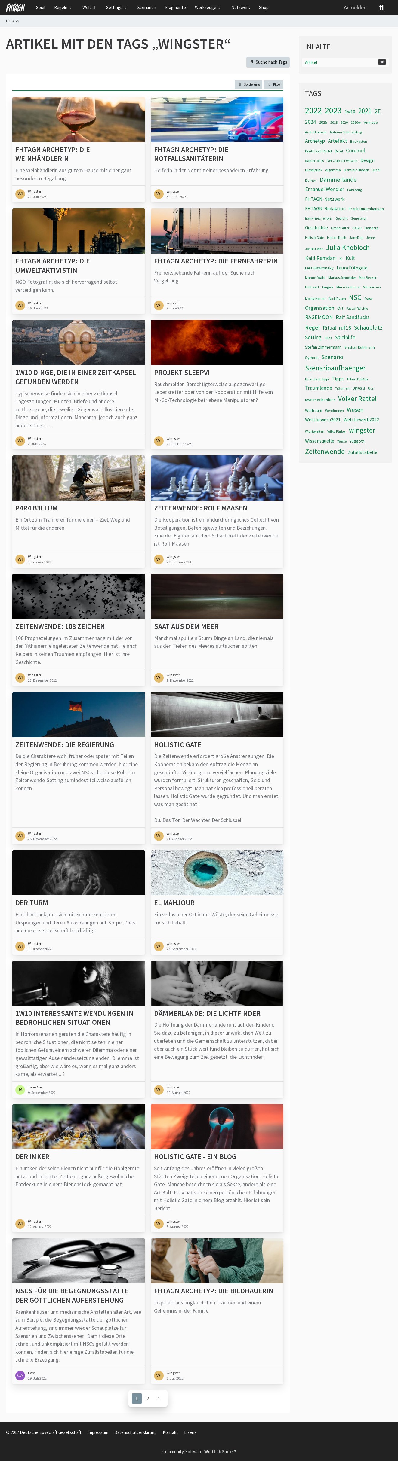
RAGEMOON (319, 317)
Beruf (339, 151)
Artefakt (337, 140)
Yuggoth (357, 441)
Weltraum (313, 410)
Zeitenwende (325, 451)
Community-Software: (199, 1451)
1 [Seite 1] (136, 1398)
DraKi (376, 170)
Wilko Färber (336, 431)
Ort (340, 308)
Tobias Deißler (357, 379)
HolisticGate (314, 237)
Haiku (357, 228)
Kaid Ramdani (321, 257)
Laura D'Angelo (352, 268)
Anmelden (355, 7)
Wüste (342, 441)
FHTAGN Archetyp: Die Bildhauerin (213, 1290)
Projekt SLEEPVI (182, 372)
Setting (313, 337)
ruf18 (345, 327)
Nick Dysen (337, 298)
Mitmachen (372, 287)
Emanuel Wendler (324, 189)
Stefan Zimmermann (323, 347)
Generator (358, 218)
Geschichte (316, 227)
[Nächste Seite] (158, 1398)
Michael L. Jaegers (319, 287)
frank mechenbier (318, 218)
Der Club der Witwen (342, 160)
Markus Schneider (342, 277)
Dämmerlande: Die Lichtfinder (207, 1013)
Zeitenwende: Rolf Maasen (201, 508)
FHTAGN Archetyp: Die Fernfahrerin (216, 261)
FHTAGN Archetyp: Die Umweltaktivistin (52, 266)
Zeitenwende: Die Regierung (64, 744)
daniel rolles (314, 160)
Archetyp (315, 140)
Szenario (332, 357)
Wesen (355, 409)
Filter (273, 84)
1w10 (350, 111)
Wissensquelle (319, 441)
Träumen (342, 388)
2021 (365, 110)
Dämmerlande (338, 179)
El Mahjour (174, 902)
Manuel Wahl (315, 277)
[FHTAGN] (16, 7)
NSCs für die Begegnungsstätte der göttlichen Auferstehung (72, 1295)
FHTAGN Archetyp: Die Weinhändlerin (52, 154)
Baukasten (358, 141)
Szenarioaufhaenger (335, 368)
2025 (323, 122)
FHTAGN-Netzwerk (324, 199)
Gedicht (341, 218)
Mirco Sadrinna (348, 287)
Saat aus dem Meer (186, 626)
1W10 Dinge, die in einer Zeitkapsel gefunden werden (75, 377)
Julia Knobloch (348, 247)
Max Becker (367, 277)
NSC (355, 297)
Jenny (371, 237)
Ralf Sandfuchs (353, 317)
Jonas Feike (314, 248)
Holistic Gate (178, 744)
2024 (310, 121)
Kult (350, 257)
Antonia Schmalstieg (346, 132)
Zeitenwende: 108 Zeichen (60, 626)
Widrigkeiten (314, 431)
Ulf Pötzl (359, 388)
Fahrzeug (354, 189)
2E (378, 111)
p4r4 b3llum (36, 508)
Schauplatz (368, 327)
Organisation (319, 307)
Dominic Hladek (356, 170)
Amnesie (371, 122)
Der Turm (31, 902)
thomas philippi (317, 379)
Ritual (329, 327)
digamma (333, 170)
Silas (328, 338)
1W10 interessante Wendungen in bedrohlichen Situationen (74, 1018)
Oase (368, 298)
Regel (312, 327)
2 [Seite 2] (147, 1398)
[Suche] (381, 7)
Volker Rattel (357, 398)
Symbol (312, 357)
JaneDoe (356, 237)
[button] (248, 84)
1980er (356, 122)
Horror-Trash (336, 237)
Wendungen (334, 410)
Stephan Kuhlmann (359, 347)
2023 (333, 110)
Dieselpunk (313, 170)
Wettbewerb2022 (361, 419)
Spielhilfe (345, 337)
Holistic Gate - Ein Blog (195, 1156)
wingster (362, 430)
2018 (334, 122)
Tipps (338, 379)
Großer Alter (340, 228)
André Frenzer (316, 132)
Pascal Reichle (357, 308)
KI (341, 258)
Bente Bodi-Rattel (318, 151)
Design (367, 160)
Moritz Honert (315, 298)
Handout (371, 228)
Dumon (311, 180)
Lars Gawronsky (319, 268)
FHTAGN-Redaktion (325, 208)
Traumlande (318, 387)
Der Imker (32, 1156)
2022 (313, 110)
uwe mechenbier (320, 399)
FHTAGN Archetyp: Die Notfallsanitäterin (191, 154)
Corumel (355, 150)
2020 (344, 122)
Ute (370, 388)
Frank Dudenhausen (366, 209)
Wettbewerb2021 (323, 419)
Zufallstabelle (362, 452)
